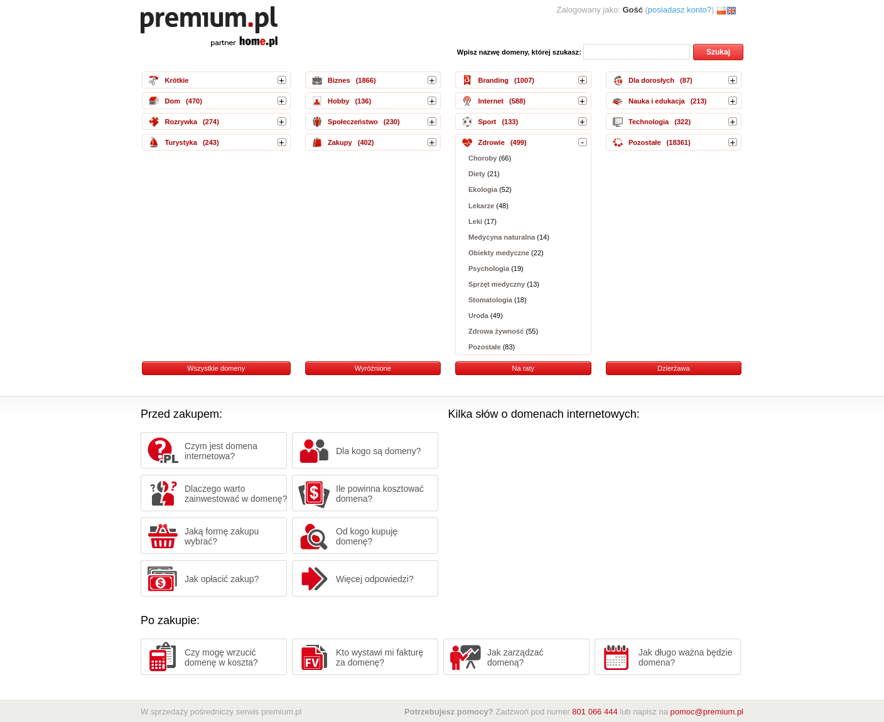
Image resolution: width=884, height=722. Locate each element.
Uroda (478, 315)
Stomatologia (490, 300)
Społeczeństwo (353, 121)
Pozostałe (484, 347)
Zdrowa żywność (496, 331)
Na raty (523, 368)
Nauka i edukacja (656, 101)
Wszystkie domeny (216, 368)
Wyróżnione (373, 368)
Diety (476, 174)
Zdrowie (491, 142)
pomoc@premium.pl (706, 711)
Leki (475, 221)
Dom (172, 101)
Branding (493, 80)
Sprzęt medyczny (496, 284)
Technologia (648, 121)
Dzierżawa (673, 368)
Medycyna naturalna (501, 237)
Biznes (339, 80)
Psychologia (488, 268)
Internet (491, 101)
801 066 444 (594, 711)
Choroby (482, 158)
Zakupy (340, 142)
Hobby (338, 101)
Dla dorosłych (651, 80)
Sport (487, 121)
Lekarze (481, 206)
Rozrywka (180, 121)
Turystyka (180, 142)
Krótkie (176, 80)
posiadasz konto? (679, 9)
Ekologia (482, 190)
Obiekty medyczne (498, 253)
